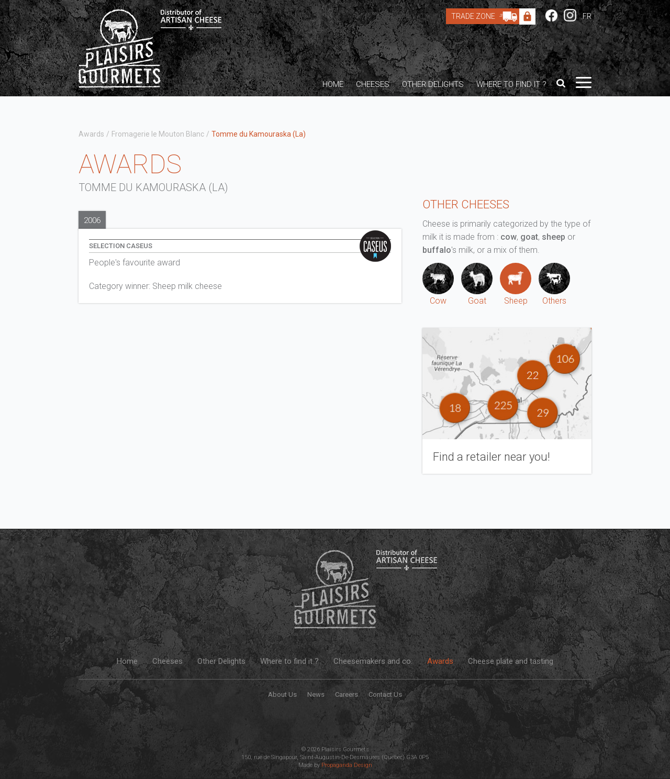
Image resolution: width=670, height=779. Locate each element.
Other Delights (433, 84)
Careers (346, 694)
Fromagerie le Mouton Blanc (157, 134)
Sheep (515, 284)
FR (587, 16)
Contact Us (385, 694)
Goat (477, 284)
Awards (91, 134)
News (316, 694)
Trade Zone (486, 16)
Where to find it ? (511, 84)
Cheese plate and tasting (510, 661)
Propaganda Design (346, 765)
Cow (438, 284)
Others (554, 284)
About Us (282, 694)
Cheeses (372, 84)
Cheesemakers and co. (372, 661)
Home (332, 84)
